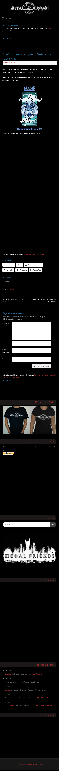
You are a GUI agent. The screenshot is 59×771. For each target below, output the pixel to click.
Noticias (20, 63)
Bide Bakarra (10, 706)
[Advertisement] (30, 43)
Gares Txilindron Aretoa (42, 706)
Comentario (4, 324)
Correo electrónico (4, 352)
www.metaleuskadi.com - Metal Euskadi (29, 765)
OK (52, 524)
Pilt (6, 682)
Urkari (7, 690)
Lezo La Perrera (35, 674)
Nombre (4, 344)
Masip (12, 289)
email (51, 28)
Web (3, 359)
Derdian (8, 674)
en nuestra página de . (34, 254)
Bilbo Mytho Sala (43, 698)
